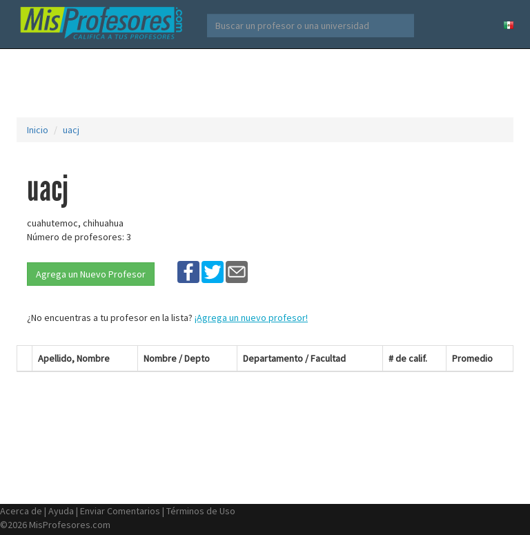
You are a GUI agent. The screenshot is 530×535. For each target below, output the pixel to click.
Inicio (37, 130)
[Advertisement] (268, 83)
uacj (71, 130)
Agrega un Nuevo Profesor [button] (91, 274)
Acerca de (21, 511)
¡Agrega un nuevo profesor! (251, 317)
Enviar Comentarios (120, 511)
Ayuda (61, 511)
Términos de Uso (200, 511)
